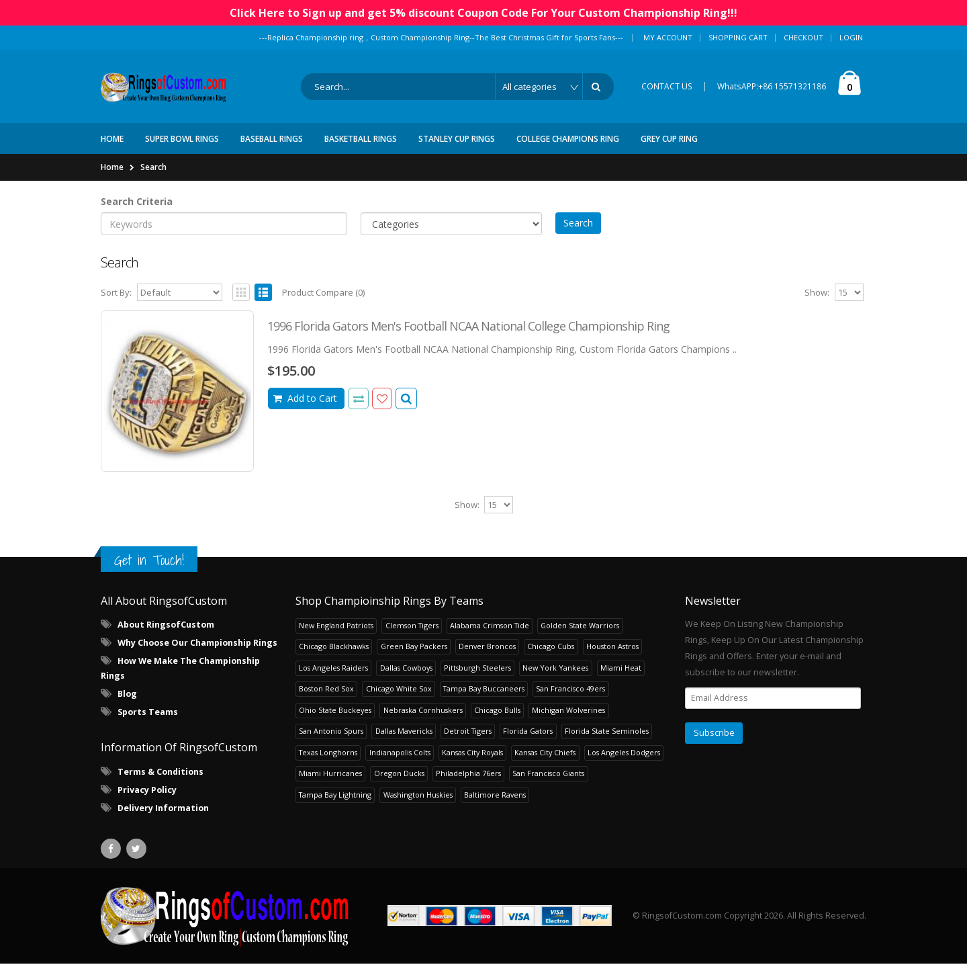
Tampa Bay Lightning (335, 804)
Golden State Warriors (580, 635)
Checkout (803, 37)
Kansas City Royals (472, 762)
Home (112, 176)
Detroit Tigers (468, 741)
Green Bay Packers (414, 656)
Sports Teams (148, 722)
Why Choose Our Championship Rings (197, 653)
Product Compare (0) (323, 302)
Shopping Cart (738, 37)
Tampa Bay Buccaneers (483, 698)
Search (153, 176)
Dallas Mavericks (403, 741)
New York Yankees (555, 677)
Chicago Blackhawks (334, 656)
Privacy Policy (147, 799)
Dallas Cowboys (406, 677)
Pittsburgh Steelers (477, 677)
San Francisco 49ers (570, 698)
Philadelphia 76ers (468, 783)
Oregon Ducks (399, 783)
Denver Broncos (487, 656)
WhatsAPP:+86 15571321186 (771, 91)
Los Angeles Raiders (333, 677)
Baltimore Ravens (495, 804)
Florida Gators (528, 741)
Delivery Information (163, 817)
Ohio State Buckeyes (335, 719)
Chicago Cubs (550, 656)
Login (851, 37)
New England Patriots (336, 635)
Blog (127, 704)
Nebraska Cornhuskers (423, 719)
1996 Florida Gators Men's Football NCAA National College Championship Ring (468, 336)
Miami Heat (620, 677)
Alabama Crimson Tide (489, 635)
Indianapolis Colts (399, 762)
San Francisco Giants (548, 783)
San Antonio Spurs (331, 741)
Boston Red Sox (326, 698)
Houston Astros (612, 656)
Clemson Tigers (412, 635)
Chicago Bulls (497, 719)
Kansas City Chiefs (544, 762)
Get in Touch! (149, 569)
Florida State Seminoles (607, 741)
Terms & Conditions (160, 781)
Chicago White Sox (399, 698)
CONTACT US (666, 91)
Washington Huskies (418, 804)
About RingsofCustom (166, 634)
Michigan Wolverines (568, 719)
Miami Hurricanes (330, 783)
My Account (667, 37)
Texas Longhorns (328, 762)
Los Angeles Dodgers (624, 762)
